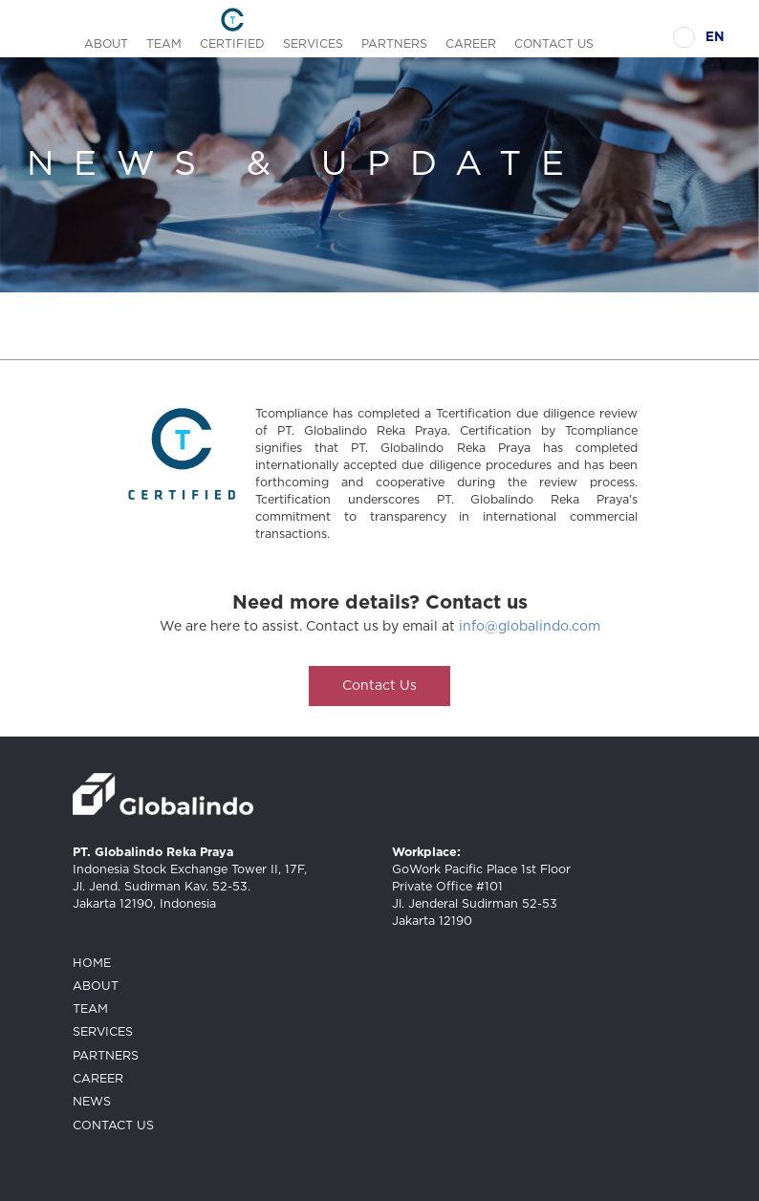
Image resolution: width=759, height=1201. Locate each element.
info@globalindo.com (529, 626)
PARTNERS (394, 44)
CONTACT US (554, 44)
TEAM (164, 44)
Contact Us (379, 686)
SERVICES (313, 44)
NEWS (92, 1102)
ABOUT (106, 44)
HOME (92, 963)
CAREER (470, 44)
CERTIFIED (232, 44)
